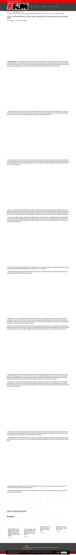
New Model (56, 6)
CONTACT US (36, 6)
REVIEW (50, 6)
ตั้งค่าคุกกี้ (58, 552)
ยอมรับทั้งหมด (64, 552)
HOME (31, 6)
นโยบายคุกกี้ (17, 553)
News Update (44, 6)
